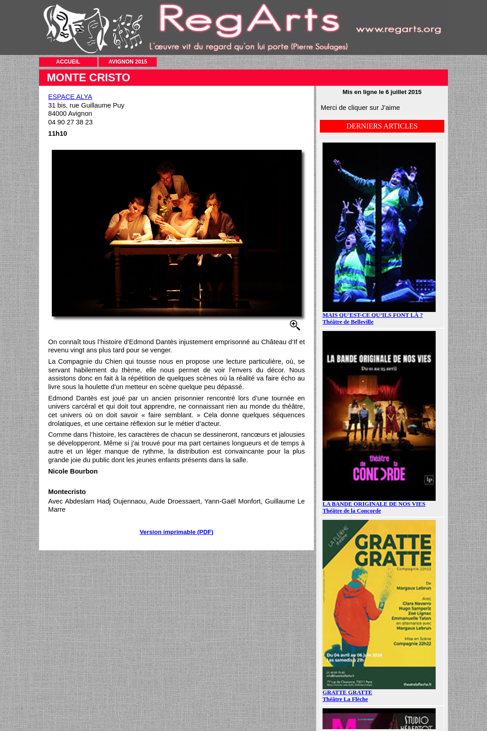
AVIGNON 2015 (128, 62)
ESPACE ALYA (70, 96)
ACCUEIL (68, 62)
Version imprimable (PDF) (176, 531)
